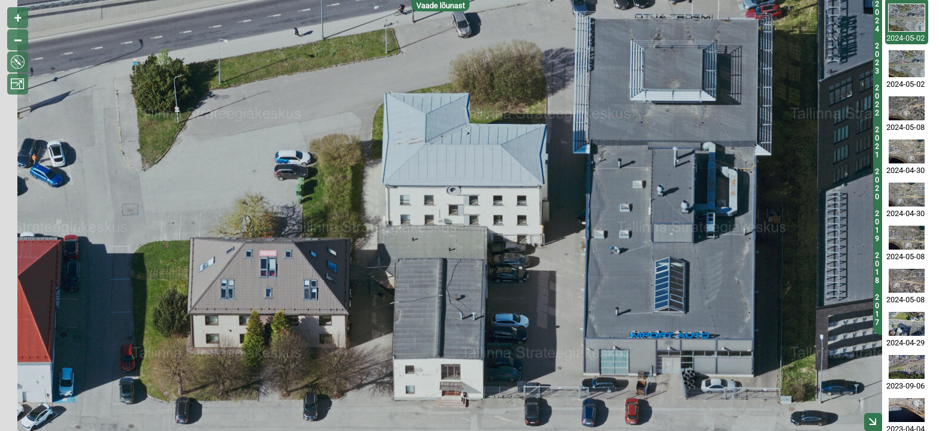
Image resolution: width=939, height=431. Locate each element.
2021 (877, 142)
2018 (877, 268)
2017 (877, 310)
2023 (877, 58)
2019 (877, 226)
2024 (877, 17)
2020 (877, 184)
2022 (877, 100)
